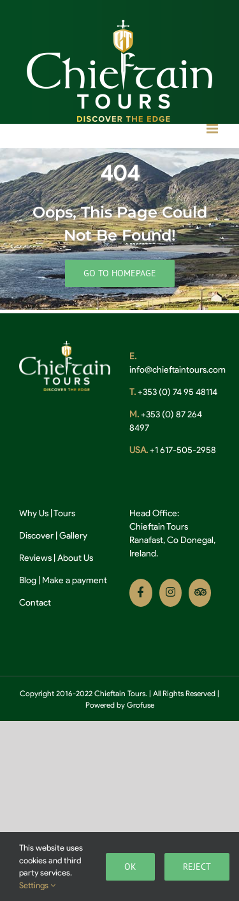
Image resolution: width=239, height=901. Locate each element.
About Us (75, 558)
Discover (36, 535)
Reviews (35, 558)
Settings (37, 885)
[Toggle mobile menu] (213, 128)
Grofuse (140, 705)
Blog (27, 580)
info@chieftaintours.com (177, 369)
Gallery (73, 535)
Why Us (33, 513)
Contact (35, 602)
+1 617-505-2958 (182, 450)
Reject (197, 866)
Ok (130, 866)
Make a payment (74, 580)
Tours (64, 513)
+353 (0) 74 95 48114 (176, 392)
